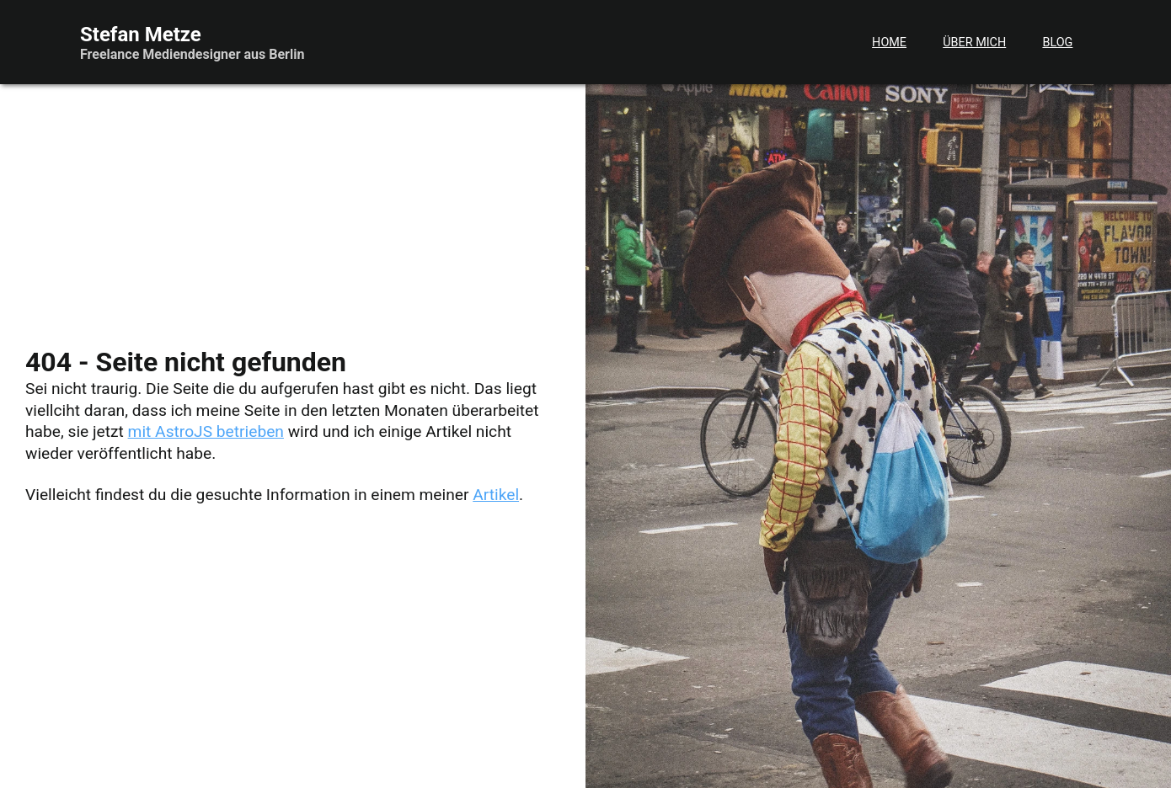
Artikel (496, 494)
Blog (1057, 42)
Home (889, 42)
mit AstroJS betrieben (206, 431)
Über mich (974, 42)
